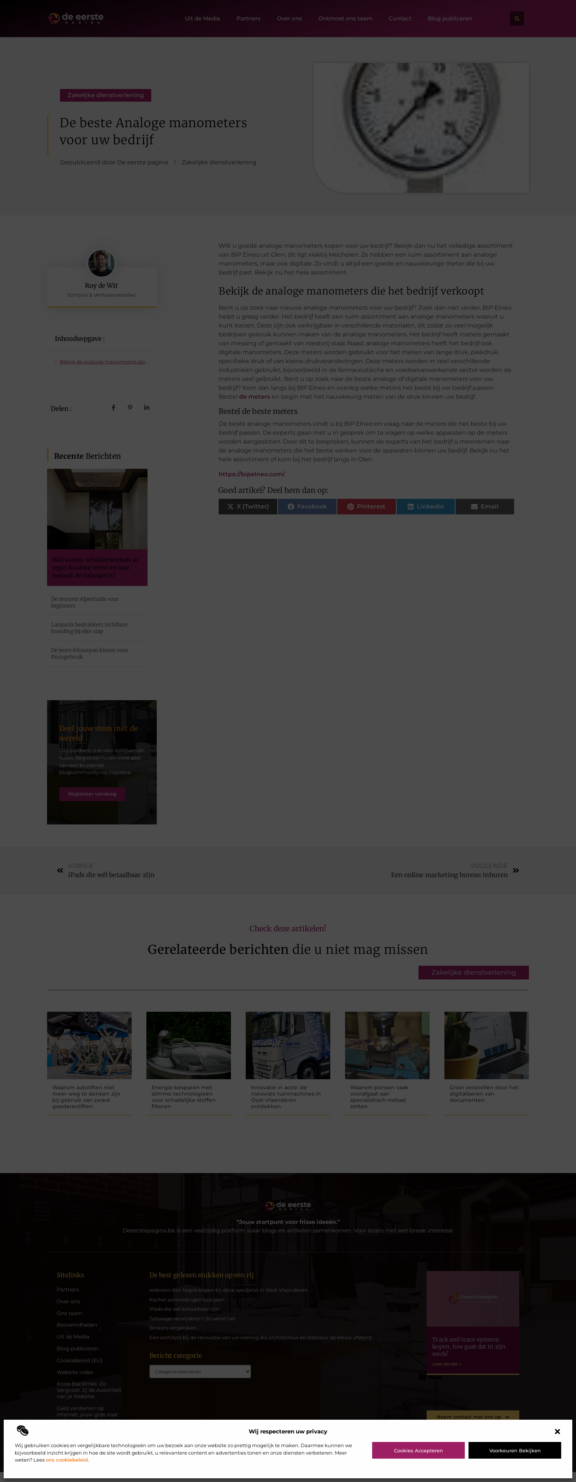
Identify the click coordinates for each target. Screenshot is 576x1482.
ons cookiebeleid (67, 1460)
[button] (557, 1431)
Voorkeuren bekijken (515, 1450)
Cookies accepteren (418, 1450)
